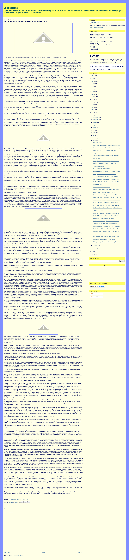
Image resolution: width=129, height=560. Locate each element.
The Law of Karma (97, 142)
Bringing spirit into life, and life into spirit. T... (104, 192)
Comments (94, 296)
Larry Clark (95, 22)
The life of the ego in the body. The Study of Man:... (106, 215)
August (95, 127)
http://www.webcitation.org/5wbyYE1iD (18, 499)
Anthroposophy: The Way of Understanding (104, 218)
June (94, 132)
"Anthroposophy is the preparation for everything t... (106, 241)
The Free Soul (96, 158)
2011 (92, 115)
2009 (92, 254)
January (95, 248)
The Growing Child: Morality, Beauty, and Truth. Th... (106, 205)
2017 (92, 99)
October (95, 122)
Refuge (94, 153)
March (94, 140)
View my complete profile (96, 27)
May (94, 135)
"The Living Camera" (98, 210)
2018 (92, 96)
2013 (92, 110)
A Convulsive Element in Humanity (101, 187)
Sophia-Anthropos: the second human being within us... (107, 171)
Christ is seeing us (97, 184)
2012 (92, 112)
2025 (92, 78)
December (96, 117)
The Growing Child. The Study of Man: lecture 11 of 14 (107, 197)
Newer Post (7, 552)
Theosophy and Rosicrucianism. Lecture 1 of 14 (105, 163)
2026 (92, 76)
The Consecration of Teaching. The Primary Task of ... (106, 236)
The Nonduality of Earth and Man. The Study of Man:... (107, 228)
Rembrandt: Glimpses (98, 166)
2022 (92, 86)
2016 (92, 102)
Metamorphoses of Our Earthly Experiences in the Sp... (107, 147)
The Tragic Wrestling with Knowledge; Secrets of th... (106, 181)
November (96, 119)
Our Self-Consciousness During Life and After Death (106, 155)
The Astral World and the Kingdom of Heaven (104, 150)
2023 (92, 83)
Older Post (80, 552)
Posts (93, 294)
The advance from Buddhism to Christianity (104, 239)
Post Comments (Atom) (17, 555)
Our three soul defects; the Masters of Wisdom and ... (106, 176)
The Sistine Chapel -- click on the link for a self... (105, 234)
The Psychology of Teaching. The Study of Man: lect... (106, 231)
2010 (92, 251)
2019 (92, 94)
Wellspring (11, 7)
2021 (92, 89)
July (94, 130)
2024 (92, 81)
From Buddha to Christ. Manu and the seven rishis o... (106, 179)
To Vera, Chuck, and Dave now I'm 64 (102, 168)
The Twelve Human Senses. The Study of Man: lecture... (107, 208)
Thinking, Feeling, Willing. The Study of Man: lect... (106, 221)
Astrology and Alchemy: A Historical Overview (104, 174)
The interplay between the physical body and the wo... (106, 195)
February (95, 245)
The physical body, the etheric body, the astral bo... (106, 161)
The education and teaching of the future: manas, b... (106, 226)
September (96, 125)
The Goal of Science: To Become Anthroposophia (105, 202)
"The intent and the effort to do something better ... (106, 223)
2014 (92, 107)
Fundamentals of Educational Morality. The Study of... (106, 189)
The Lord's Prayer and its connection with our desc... (106, 145)
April (94, 138)
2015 (92, 104)
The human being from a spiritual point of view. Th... (106, 213)
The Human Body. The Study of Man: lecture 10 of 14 (106, 200)
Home (43, 552)
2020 (92, 91)
